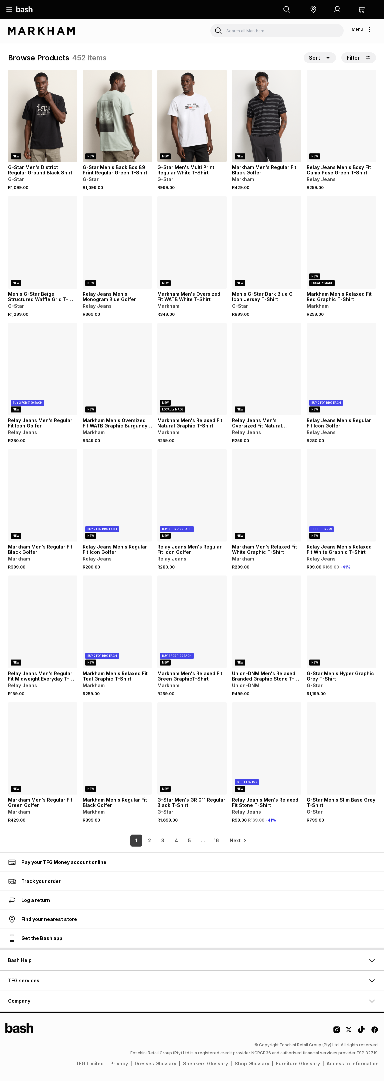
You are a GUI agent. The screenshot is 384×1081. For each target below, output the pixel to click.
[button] (313, 9)
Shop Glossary (252, 1063)
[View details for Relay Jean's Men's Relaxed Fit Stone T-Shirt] (266, 748)
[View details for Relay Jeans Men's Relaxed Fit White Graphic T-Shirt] (341, 495)
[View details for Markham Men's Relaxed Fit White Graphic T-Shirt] (266, 495)
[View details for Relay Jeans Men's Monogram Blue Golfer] (117, 242)
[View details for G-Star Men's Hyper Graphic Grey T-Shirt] (341, 622)
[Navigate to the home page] (24, 9)
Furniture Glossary (298, 1063)
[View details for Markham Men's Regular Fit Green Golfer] (42, 748)
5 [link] (188, 840)
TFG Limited (90, 1063)
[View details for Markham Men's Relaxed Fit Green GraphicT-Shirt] (192, 622)
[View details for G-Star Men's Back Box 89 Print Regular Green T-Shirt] (117, 116)
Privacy (119, 1063)
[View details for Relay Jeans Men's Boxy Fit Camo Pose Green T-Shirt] (341, 116)
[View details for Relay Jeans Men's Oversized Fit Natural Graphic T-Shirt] (266, 369)
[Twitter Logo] (349, 1032)
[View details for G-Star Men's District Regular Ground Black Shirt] (42, 116)
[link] (238, 840)
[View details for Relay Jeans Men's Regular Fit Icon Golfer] (42, 369)
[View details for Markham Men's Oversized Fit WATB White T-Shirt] (192, 242)
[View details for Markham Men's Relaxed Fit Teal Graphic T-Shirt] (117, 622)
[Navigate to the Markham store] (41, 31)
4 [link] (175, 840)
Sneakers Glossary (205, 1063)
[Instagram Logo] (337, 1032)
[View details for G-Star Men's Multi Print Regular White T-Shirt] (192, 116)
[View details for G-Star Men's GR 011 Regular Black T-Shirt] (192, 748)
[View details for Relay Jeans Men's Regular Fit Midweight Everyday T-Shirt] (42, 622)
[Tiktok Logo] (361, 1032)
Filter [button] (359, 57)
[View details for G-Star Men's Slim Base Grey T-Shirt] (341, 748)
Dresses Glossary (155, 1063)
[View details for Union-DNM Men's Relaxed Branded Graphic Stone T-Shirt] (266, 622)
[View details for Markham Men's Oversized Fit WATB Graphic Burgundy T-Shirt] (117, 369)
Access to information (353, 1063)
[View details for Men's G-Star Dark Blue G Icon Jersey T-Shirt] (266, 242)
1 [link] (135, 840)
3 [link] (162, 840)
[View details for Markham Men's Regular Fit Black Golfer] (266, 116)
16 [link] (215, 840)
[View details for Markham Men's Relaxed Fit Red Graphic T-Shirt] (341, 242)
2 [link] (148, 840)
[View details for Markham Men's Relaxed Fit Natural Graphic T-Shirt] (192, 369)
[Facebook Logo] (375, 1032)
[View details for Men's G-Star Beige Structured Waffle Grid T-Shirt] (42, 242)
